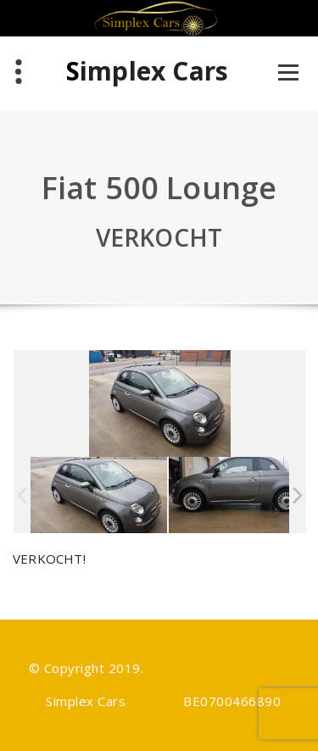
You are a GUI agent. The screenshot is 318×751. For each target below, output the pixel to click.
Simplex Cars (147, 71)
